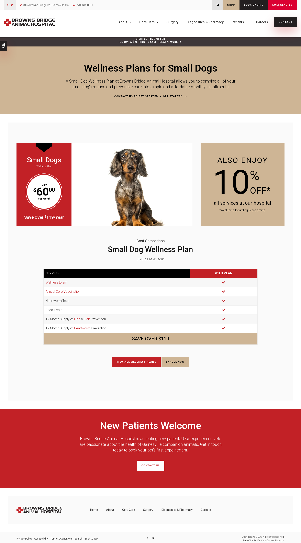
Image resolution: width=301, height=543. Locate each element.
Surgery (172, 22)
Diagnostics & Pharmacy (205, 22)
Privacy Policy (24, 536)
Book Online (253, 4)
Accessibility (41, 536)
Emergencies (282, 4)
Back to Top (91, 536)
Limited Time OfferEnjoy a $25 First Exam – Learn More (149, 40)
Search (78, 536)
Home (94, 507)
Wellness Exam (56, 282)
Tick (87, 319)
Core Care (147, 22)
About (123, 22)
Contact (285, 22)
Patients (238, 22)
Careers (262, 22)
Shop (231, 4)
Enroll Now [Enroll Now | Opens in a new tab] (175, 361)
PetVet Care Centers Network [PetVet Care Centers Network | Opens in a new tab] (269, 538)
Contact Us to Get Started (136, 96)
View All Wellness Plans (136, 361)
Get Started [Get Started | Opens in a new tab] (173, 96)
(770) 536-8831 (84, 5)
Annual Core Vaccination (63, 291)
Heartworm (82, 328)
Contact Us (150, 464)
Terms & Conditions (62, 536)
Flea (77, 319)
